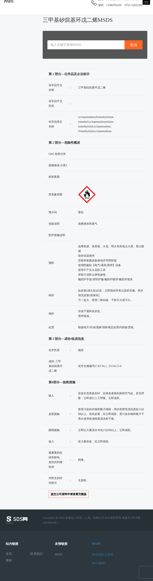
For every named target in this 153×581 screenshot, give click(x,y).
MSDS (58, 554)
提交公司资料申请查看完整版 (69, 494)
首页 (9, 553)
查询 (133, 44)
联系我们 (36, 553)
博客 (9, 560)
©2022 (17, 520)
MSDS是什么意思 (102, 554)
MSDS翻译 (98, 563)
